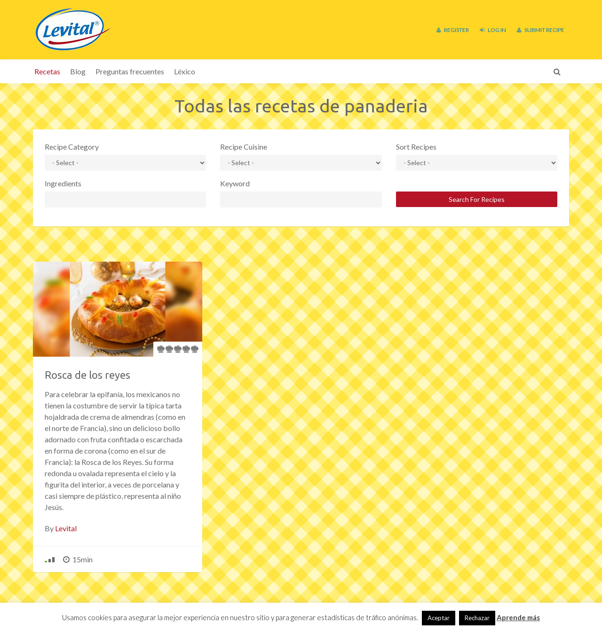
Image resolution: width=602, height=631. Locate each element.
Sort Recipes (416, 146)
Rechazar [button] (477, 618)
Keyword (235, 183)
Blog (78, 71)
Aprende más (518, 617)
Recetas (47, 71)
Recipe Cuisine (243, 146)
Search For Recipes (477, 199)
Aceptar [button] (439, 618)
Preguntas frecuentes (129, 71)
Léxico (184, 71)
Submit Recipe (540, 29)
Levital (66, 528)
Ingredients (63, 183)
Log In (493, 29)
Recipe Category (72, 146)
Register (452, 29)
